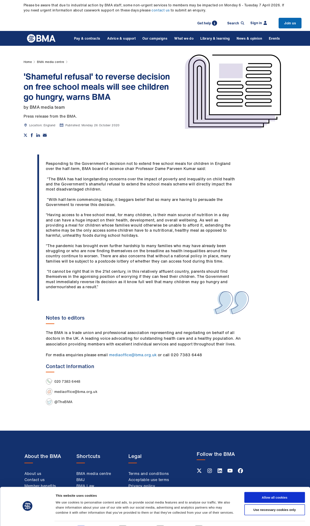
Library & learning (215, 38)
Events (274, 38)
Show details (223, 517)
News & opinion (249, 38)
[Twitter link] (200, 472)
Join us (290, 23)
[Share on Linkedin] (38, 135)
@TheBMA (63, 401)
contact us (160, 10)
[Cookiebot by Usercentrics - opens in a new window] (27, 518)
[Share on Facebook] (32, 135)
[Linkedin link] (220, 472)
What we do (184, 38)
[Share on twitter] (25, 135)
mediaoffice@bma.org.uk (133, 355)
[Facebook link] (240, 472)
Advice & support (121, 38)
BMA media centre (93, 473)
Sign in (258, 22)
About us (32, 473)
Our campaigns (154, 38)
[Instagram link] (210, 472)
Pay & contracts (87, 38)
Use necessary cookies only (274, 498)
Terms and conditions (148, 473)
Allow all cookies (275, 485)
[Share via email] (45, 135)
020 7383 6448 (67, 381)
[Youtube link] (230, 472)
